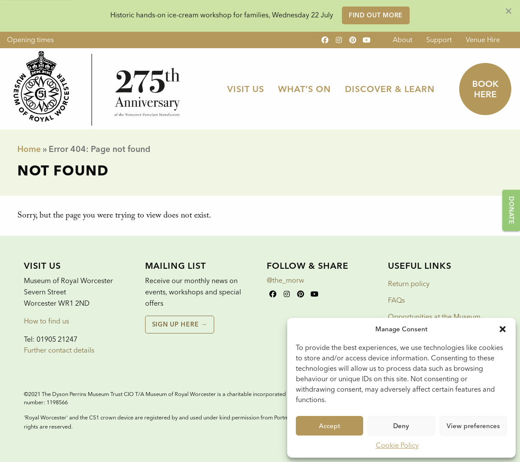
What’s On (304, 89)
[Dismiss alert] (508, 10)
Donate (511, 210)
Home (29, 149)
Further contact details (59, 350)
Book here (485, 89)
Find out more (376, 15)
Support (439, 40)
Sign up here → (179, 324)
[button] (502, 329)
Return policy (409, 284)
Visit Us (245, 89)
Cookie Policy (397, 445)
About (402, 40)
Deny (401, 426)
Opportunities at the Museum (434, 317)
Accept (329, 426)
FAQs (396, 300)
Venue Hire (483, 40)
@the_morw (285, 280)
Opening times (30, 40)
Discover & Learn (390, 89)
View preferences (473, 426)
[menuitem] (402, 40)
